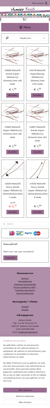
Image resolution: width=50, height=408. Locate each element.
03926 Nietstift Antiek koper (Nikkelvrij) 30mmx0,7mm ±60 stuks (12, 77)
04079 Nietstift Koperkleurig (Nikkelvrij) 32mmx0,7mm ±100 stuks (37, 77)
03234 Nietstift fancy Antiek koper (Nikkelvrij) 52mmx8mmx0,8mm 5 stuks (13, 190)
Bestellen (12, 95)
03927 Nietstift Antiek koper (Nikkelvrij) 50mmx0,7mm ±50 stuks (37, 133)
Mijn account (40, 3)
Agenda (25, 306)
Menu (25, 27)
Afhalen (25, 309)
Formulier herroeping (25, 290)
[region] (25, 364)
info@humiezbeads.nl (27, 332)
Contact (25, 278)
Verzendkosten (25, 281)
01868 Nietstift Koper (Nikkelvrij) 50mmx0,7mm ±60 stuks (12, 132)
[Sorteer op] (25, 38)
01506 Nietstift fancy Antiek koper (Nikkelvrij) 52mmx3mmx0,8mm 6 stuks (38, 190)
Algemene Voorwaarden (25, 284)
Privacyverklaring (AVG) (25, 287)
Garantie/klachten (25, 293)
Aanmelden (10, 258)
